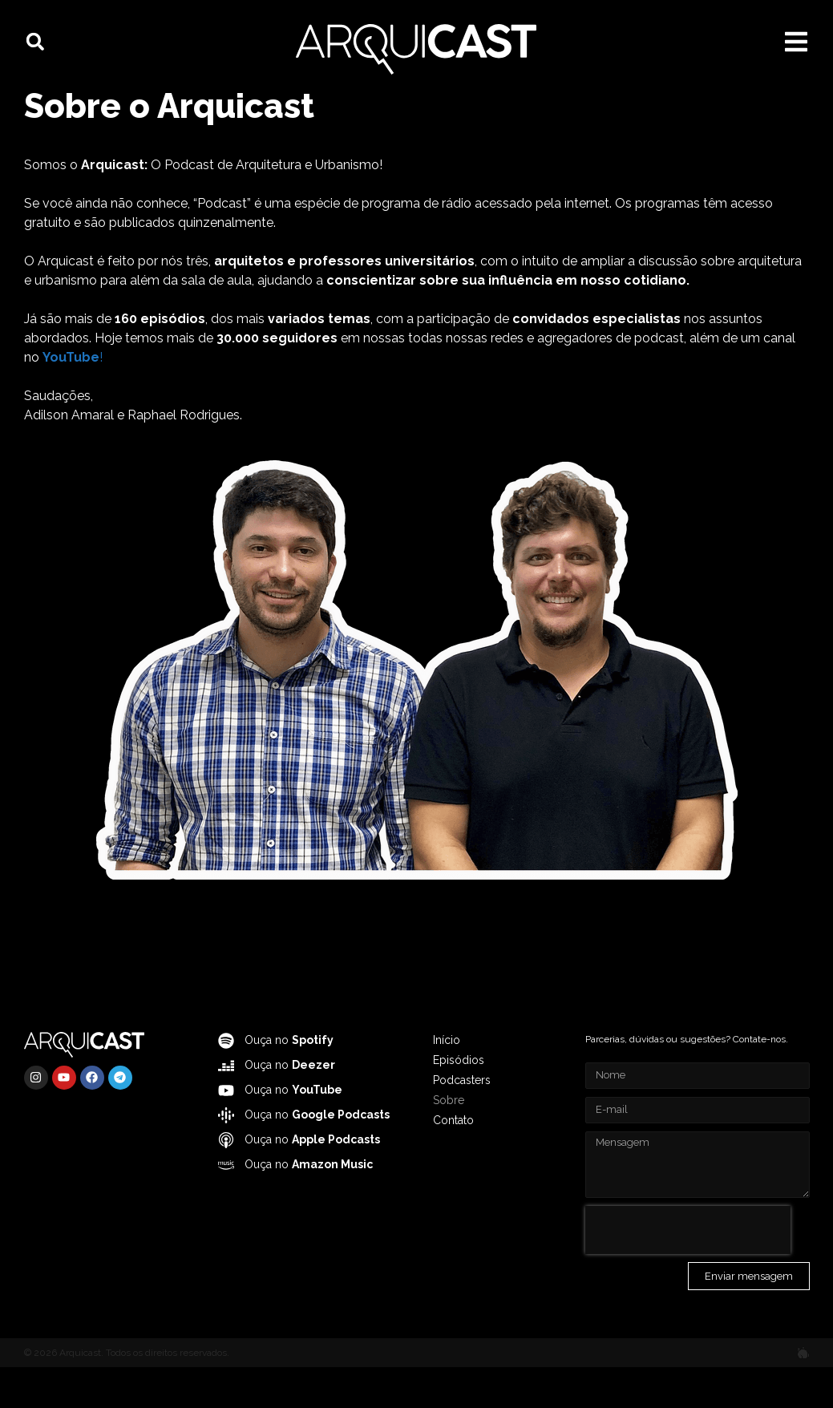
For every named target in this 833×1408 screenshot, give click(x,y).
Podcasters (462, 1121)
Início (446, 1080)
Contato (453, 1161)
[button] (35, 41)
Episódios (458, 1100)
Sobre (448, 1141)
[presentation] (688, 1271)
